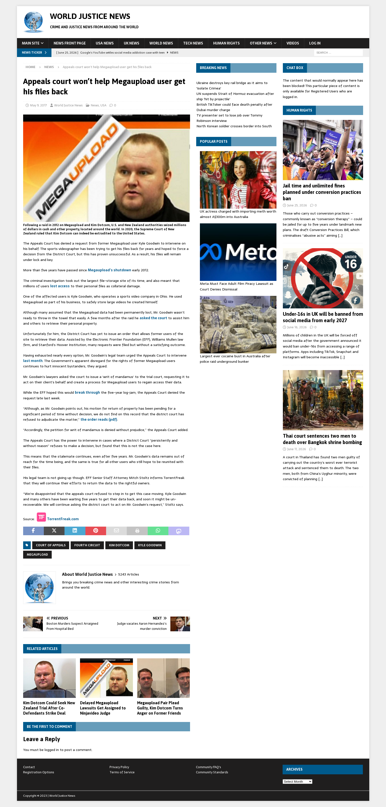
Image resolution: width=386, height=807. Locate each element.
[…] (340, 235)
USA (103, 105)
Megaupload (37, 554)
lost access (60, 286)
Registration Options (38, 772)
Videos (293, 43)
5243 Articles (128, 574)
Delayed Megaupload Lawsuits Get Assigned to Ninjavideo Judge (103, 708)
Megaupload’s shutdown (109, 270)
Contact (29, 767)
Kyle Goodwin (150, 545)
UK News (131, 43)
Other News (261, 43)
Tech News (193, 43)
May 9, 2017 (38, 105)
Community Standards (212, 772)
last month (33, 360)
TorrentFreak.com (63, 518)
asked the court (153, 318)
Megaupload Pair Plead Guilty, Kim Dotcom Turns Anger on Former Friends (160, 708)
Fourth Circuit (87, 545)
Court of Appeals (50, 545)
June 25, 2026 (297, 205)
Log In (315, 43)
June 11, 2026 (296, 449)
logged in (52, 749)
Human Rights (226, 43)
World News (161, 43)
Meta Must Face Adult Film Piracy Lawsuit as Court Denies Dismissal (236, 286)
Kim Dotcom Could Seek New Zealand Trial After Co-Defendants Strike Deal (49, 708)
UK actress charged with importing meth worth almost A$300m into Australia (238, 214)
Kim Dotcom (119, 545)
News (95, 105)
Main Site (30, 43)
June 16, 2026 (297, 327)
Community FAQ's (208, 767)
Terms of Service (122, 772)
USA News (105, 43)
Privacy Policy (119, 767)
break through (87, 392)
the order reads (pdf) (98, 419)
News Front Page (70, 43)
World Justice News (68, 105)
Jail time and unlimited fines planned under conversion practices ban (322, 192)
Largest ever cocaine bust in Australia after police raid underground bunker (235, 358)
